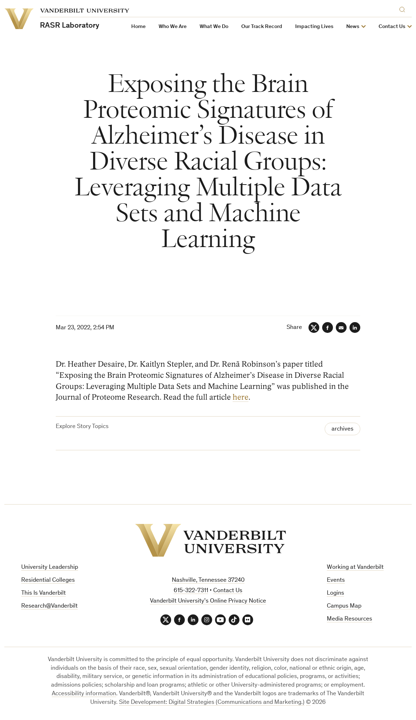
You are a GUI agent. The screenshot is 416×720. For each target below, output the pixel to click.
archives (342, 429)
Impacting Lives (314, 26)
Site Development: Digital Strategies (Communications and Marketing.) (212, 703)
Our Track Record (261, 26)
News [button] (352, 26)
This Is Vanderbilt (43, 593)
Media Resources (349, 619)
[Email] (341, 327)
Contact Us (227, 591)
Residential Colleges (48, 580)
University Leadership (49, 568)
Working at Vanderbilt (355, 568)
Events (336, 580)
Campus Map (344, 606)
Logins (335, 593)
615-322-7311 (191, 591)
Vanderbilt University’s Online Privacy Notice (208, 601)
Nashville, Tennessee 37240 (208, 580)
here (240, 397)
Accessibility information (84, 694)
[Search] (404, 8)
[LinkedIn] (354, 327)
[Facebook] (327, 327)
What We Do (214, 26)
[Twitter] (313, 327)
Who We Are (173, 26)
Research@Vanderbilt (49, 606)
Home (138, 26)
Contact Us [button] (392, 26)
